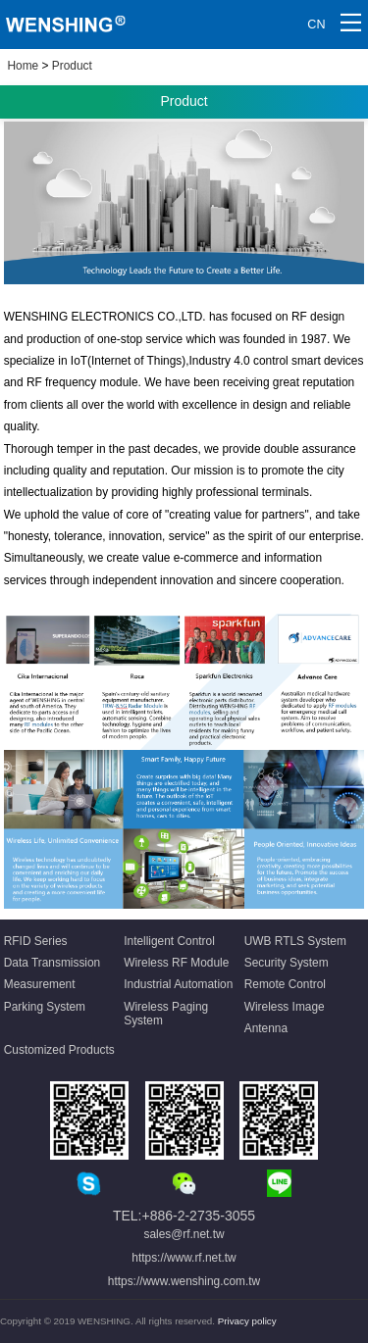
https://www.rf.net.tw (183, 1258)
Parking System (44, 1007)
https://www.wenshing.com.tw (184, 1281)
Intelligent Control (169, 941)
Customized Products (59, 1050)
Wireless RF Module (176, 963)
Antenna (266, 1028)
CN (316, 24)
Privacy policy (247, 1321)
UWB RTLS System (295, 941)
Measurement (40, 984)
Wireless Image (284, 1007)
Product (72, 66)
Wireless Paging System (166, 1013)
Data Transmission (52, 963)
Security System (286, 963)
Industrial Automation (178, 984)
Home (23, 66)
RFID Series (36, 941)
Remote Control (285, 984)
